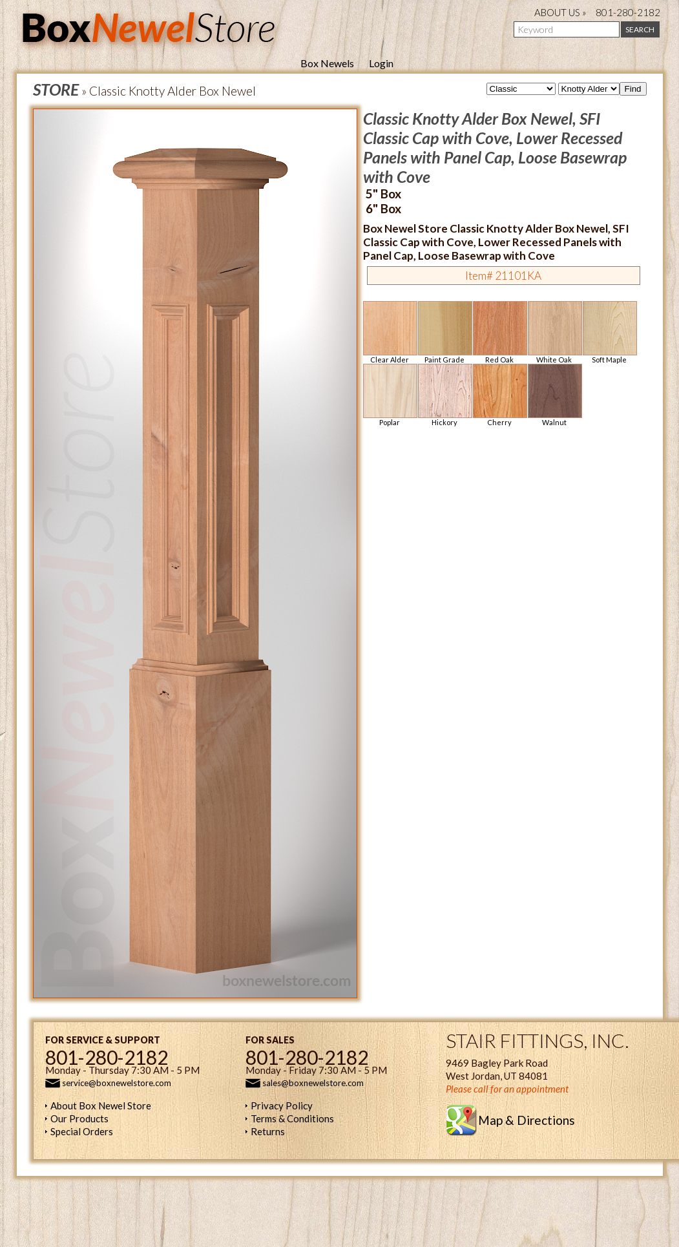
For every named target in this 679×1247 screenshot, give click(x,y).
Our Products (79, 1118)
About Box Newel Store (100, 1105)
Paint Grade (444, 332)
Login (381, 63)
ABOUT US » (560, 12)
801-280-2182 (628, 12)
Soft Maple (609, 332)
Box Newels (327, 63)
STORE (56, 89)
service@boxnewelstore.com (116, 1083)
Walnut (554, 395)
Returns (268, 1131)
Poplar (389, 395)
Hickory (444, 395)
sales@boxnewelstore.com (313, 1083)
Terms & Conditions (292, 1118)
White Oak (554, 332)
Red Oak (499, 332)
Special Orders (81, 1131)
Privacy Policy (282, 1105)
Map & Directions (526, 1120)
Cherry (499, 395)
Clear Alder (389, 332)
